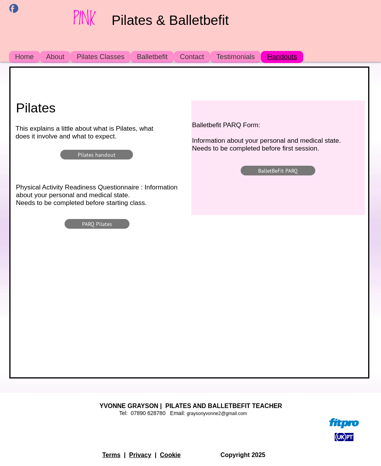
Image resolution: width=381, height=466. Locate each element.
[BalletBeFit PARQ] (278, 170)
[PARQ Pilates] (97, 224)
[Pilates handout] (96, 154)
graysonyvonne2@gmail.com (217, 413)
